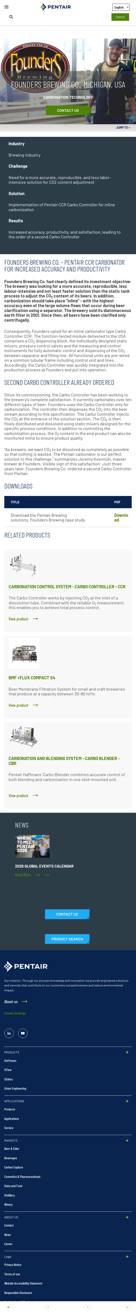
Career (8, 1244)
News (7, 1234)
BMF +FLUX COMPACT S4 (32, 677)
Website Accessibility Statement (23, 1283)
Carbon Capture (13, 1167)
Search (120, 17)
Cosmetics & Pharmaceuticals (22, 1176)
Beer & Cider (11, 1148)
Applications (11, 1118)
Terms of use (12, 1274)
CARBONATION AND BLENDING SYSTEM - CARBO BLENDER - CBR (64, 761)
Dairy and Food (13, 1186)
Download (121, 517)
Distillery (9, 1195)
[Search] (11, 16)
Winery (8, 1204)
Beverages (10, 1158)
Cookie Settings (15, 1013)
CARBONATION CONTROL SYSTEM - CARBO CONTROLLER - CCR (67, 586)
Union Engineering (15, 1088)
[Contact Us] (68, 110)
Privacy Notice (13, 1264)
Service (8, 1128)
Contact (9, 1225)
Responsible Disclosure (18, 1293)
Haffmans (10, 1060)
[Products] (67, 939)
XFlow (7, 1070)
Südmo (8, 1079)
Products (9, 1109)
